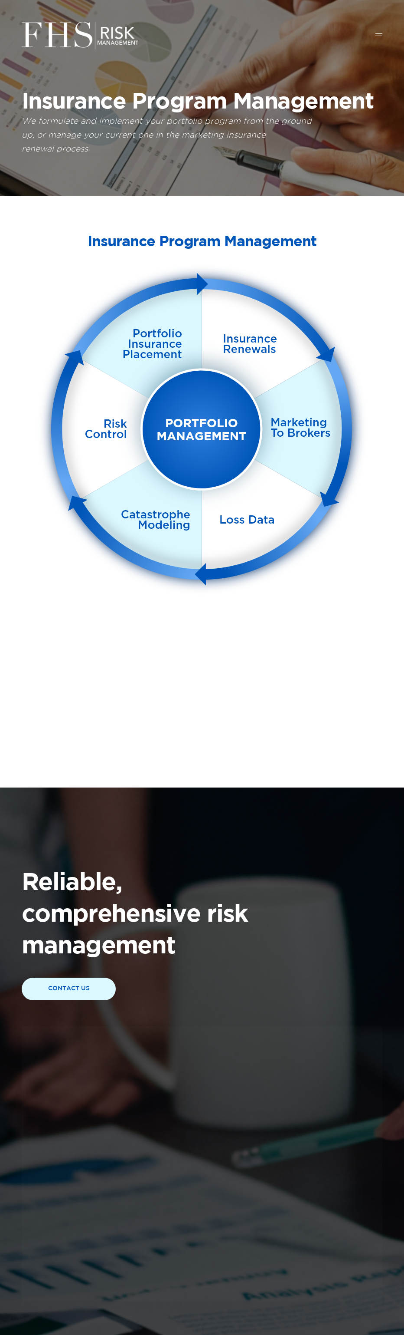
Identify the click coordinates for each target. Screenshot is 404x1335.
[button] (69, 989)
